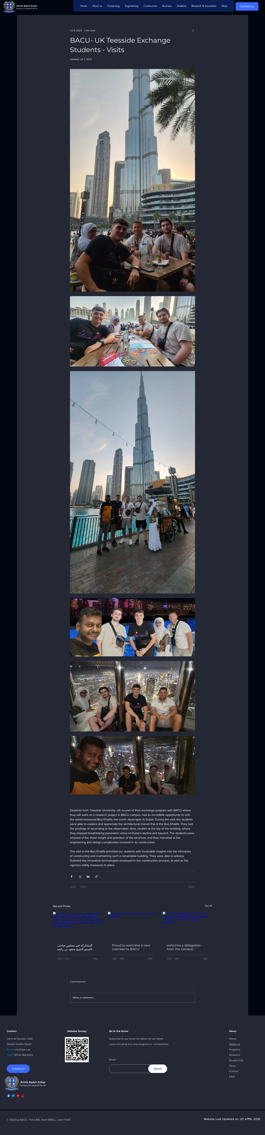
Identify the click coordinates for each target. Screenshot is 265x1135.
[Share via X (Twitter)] (79, 876)
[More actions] (193, 30)
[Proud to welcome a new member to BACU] (132, 926)
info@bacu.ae (23, 1049)
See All (208, 905)
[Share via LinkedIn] (88, 876)
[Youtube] (18, 1096)
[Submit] (157, 1068)
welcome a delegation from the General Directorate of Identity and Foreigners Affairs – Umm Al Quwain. (187, 947)
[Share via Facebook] (71, 876)
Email (112, 1059)
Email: (11, 1049)
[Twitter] (13, 1096)
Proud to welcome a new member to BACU (131, 947)
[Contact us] (247, 6)
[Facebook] (8, 1096)
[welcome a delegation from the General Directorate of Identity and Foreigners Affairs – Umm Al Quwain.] (187, 925)
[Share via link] (96, 876)
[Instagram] (23, 1096)
